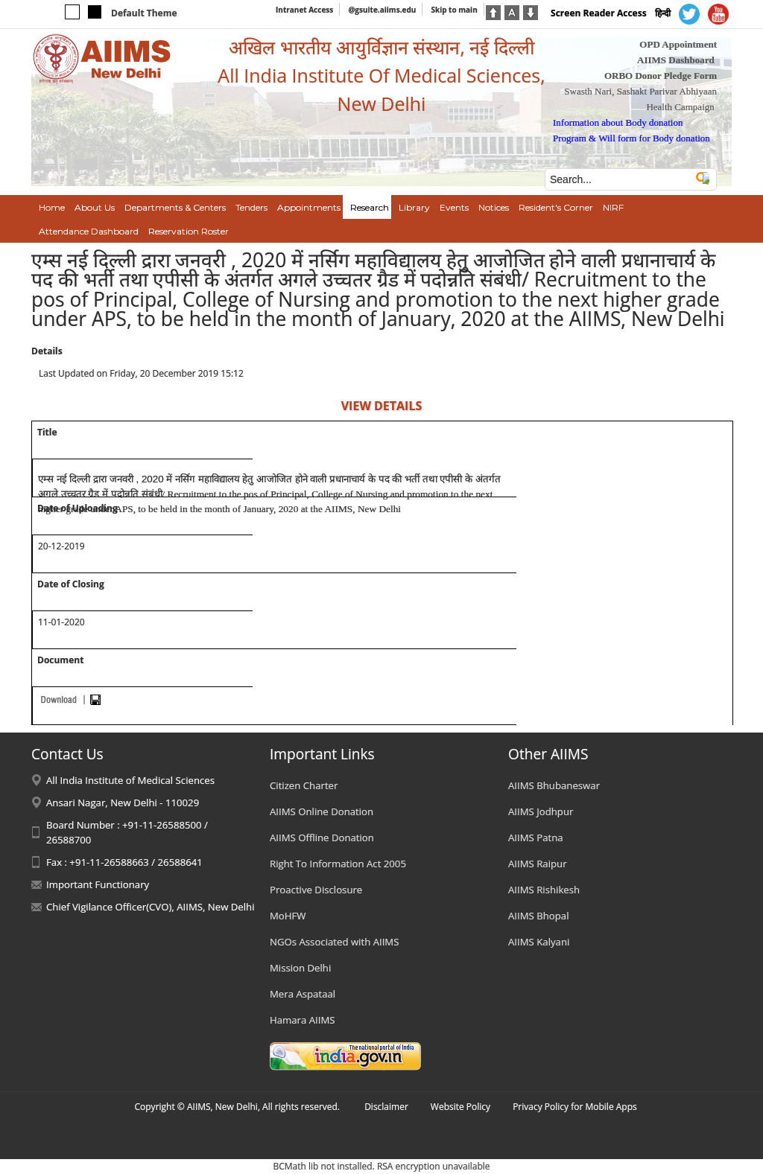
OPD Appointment (678, 44)
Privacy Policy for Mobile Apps (575, 1106)
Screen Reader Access (599, 13)
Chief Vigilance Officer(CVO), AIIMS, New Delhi (150, 906)
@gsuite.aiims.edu (382, 9)
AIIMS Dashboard (676, 60)
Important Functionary (97, 884)
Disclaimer (386, 1106)
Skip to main (454, 9)
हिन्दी (663, 13)
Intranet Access (304, 9)
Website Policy (460, 1106)
